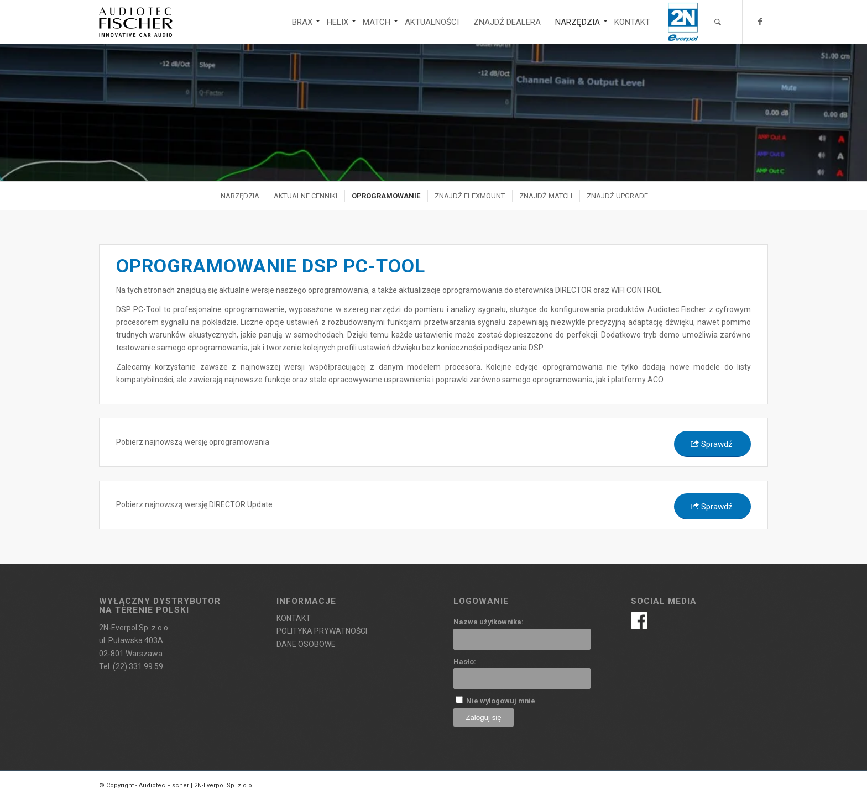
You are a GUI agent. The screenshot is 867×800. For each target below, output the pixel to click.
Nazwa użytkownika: (488, 622)
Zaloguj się (483, 717)
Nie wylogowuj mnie (500, 701)
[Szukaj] (717, 22)
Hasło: (464, 661)
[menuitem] (302, 22)
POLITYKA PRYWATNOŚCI (321, 631)
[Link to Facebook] (759, 21)
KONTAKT (293, 618)
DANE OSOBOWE (306, 644)
